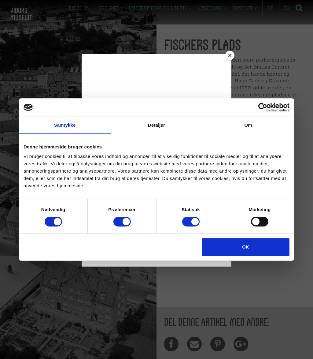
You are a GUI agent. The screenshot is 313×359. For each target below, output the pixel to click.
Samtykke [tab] (65, 125)
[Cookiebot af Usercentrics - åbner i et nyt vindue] (262, 107)
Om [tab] (248, 125)
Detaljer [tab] (156, 125)
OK (245, 246)
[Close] (229, 55)
